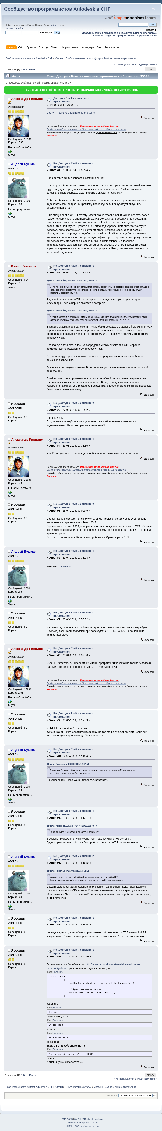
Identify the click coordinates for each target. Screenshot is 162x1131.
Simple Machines (95, 1119)
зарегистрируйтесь (15, 28)
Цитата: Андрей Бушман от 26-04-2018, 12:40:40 (72, 826)
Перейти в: (112, 1095)
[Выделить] (57, 972)
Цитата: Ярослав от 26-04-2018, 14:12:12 (68, 871)
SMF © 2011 (80, 1119)
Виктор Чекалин (24, 266)
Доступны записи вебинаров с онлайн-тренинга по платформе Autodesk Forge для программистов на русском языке (119, 34)
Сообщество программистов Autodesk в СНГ (57, 9)
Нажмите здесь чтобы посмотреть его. (109, 89)
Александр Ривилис (27, 99)
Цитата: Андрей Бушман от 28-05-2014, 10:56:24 (72, 280)
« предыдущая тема (125, 64)
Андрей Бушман (24, 164)
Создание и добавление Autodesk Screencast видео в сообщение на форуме (86, 129)
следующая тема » (147, 64)
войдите (54, 25)
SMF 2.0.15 (67, 1119)
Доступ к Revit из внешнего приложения (71, 112)
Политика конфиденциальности (82, 1122)
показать (65, 566)
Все (25, 69)
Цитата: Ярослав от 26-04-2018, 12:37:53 (68, 764)
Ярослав (18, 403)
